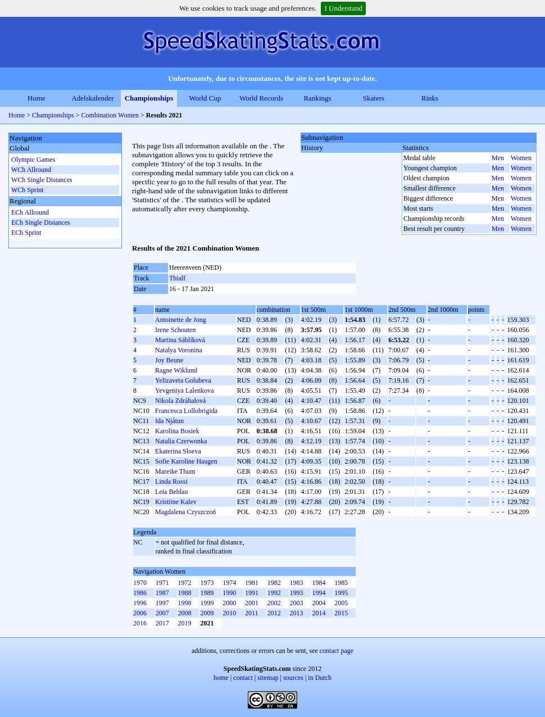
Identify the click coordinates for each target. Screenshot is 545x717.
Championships (149, 98)
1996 (140, 603)
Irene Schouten (175, 330)
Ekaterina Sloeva (178, 451)
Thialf (177, 278)
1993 (296, 593)
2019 (185, 623)
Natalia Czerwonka (181, 441)
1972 (185, 583)
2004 (318, 603)
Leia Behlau (171, 492)
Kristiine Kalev (176, 502)
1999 (207, 603)
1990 (229, 593)
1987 (162, 593)
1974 (229, 583)
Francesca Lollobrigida (186, 411)
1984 (318, 583)
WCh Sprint (27, 190)
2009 (207, 613)
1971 (162, 583)
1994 (318, 593)
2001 (251, 603)
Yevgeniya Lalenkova (184, 390)
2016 (140, 623)
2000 (229, 603)
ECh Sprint (26, 233)
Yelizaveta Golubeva (183, 380)
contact (243, 678)
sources (293, 678)
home (221, 678)
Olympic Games (33, 160)
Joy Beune (169, 360)
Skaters (373, 98)
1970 (140, 583)
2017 (162, 623)
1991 (251, 593)
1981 (251, 583)
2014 (318, 613)
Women (521, 158)
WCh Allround (31, 170)
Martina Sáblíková (180, 340)
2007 (162, 613)
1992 (274, 593)
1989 (207, 593)
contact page (336, 651)
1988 (185, 593)
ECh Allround (30, 212)
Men (498, 158)
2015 (341, 613)
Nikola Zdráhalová (180, 401)
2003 (296, 603)
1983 (296, 583)
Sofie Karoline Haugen (186, 461)
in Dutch (319, 678)
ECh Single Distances (40, 222)
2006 (140, 613)
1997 (162, 603)
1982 (274, 583)
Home (37, 98)
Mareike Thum (175, 471)
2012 (274, 613)
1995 (341, 593)
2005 (341, 603)
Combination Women (110, 115)
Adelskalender (92, 98)
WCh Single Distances (41, 180)
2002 (274, 603)
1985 (341, 583)
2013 (296, 613)
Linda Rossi (171, 481)
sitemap (267, 678)
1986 (140, 593)
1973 (207, 583)
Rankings (317, 98)
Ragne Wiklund (176, 370)
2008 (185, 613)
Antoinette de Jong (180, 320)
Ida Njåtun (169, 421)
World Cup (205, 98)
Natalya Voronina (178, 350)
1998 (185, 603)
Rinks (429, 98)
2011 (251, 613)
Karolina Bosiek (177, 431)
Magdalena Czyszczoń (185, 512)
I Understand (343, 8)
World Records (261, 98)
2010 (229, 613)
